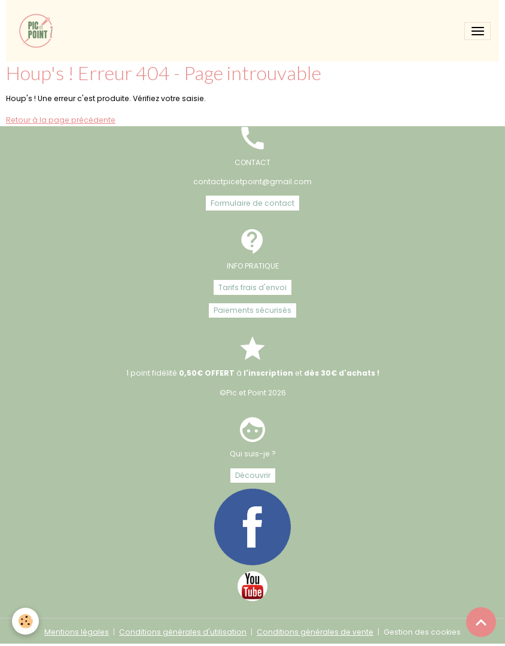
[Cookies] (25, 621)
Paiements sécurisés (252, 310)
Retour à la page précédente (60, 120)
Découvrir (252, 475)
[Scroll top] (481, 622)
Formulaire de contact (252, 203)
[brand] (38, 30)
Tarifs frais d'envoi (252, 287)
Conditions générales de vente (315, 632)
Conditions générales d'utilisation (183, 632)
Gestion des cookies (422, 632)
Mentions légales (76, 632)
